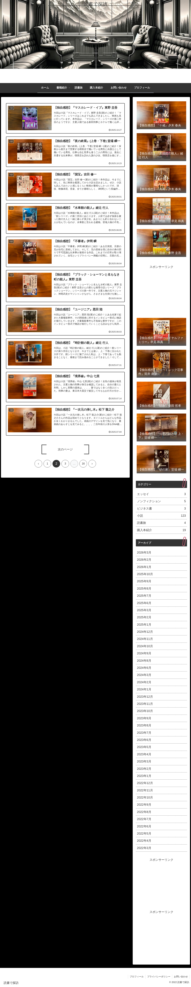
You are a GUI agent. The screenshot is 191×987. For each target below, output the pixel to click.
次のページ (65, 449)
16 (83, 463)
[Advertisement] (161, 290)
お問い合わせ (181, 976)
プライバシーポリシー (158, 976)
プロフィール (137, 976)
